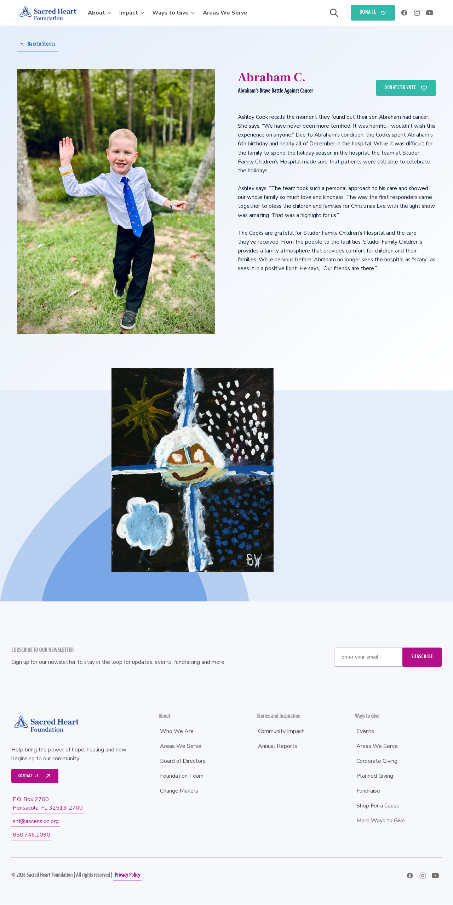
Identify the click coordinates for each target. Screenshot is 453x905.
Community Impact (281, 731)
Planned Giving (374, 776)
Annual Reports (277, 746)
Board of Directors (183, 761)
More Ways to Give (380, 821)
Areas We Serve (225, 13)
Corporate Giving (376, 761)
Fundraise (368, 791)
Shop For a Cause (378, 806)
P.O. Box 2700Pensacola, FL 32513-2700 (48, 804)
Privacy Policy (127, 875)
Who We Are (177, 731)
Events (365, 731)
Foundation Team (181, 776)
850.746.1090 (31, 835)
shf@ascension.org (36, 822)
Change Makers (179, 791)
